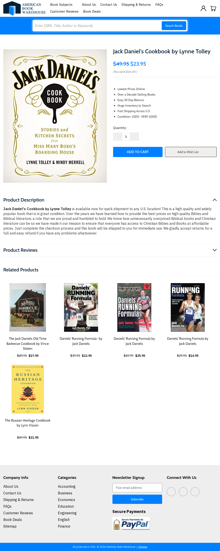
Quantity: (120, 128)
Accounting (67, 486)
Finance (64, 526)
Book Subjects (64, 4)
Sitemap (10, 526)
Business (65, 493)
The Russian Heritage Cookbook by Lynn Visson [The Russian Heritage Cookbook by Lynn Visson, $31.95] (27, 423)
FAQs (159, 4)
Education (66, 506)
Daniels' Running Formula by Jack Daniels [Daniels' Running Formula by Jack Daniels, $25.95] (134, 341)
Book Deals (92, 11)
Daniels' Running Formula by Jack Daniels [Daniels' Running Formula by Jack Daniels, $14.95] (187, 341)
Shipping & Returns (136, 4)
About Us (89, 4)
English (64, 519)
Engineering (67, 513)
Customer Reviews (64, 11)
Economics (66, 499)
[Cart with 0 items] (213, 8)
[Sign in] (203, 8)
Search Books (174, 26)
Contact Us (108, 4)
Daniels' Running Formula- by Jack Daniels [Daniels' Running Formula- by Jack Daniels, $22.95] (81, 341)
